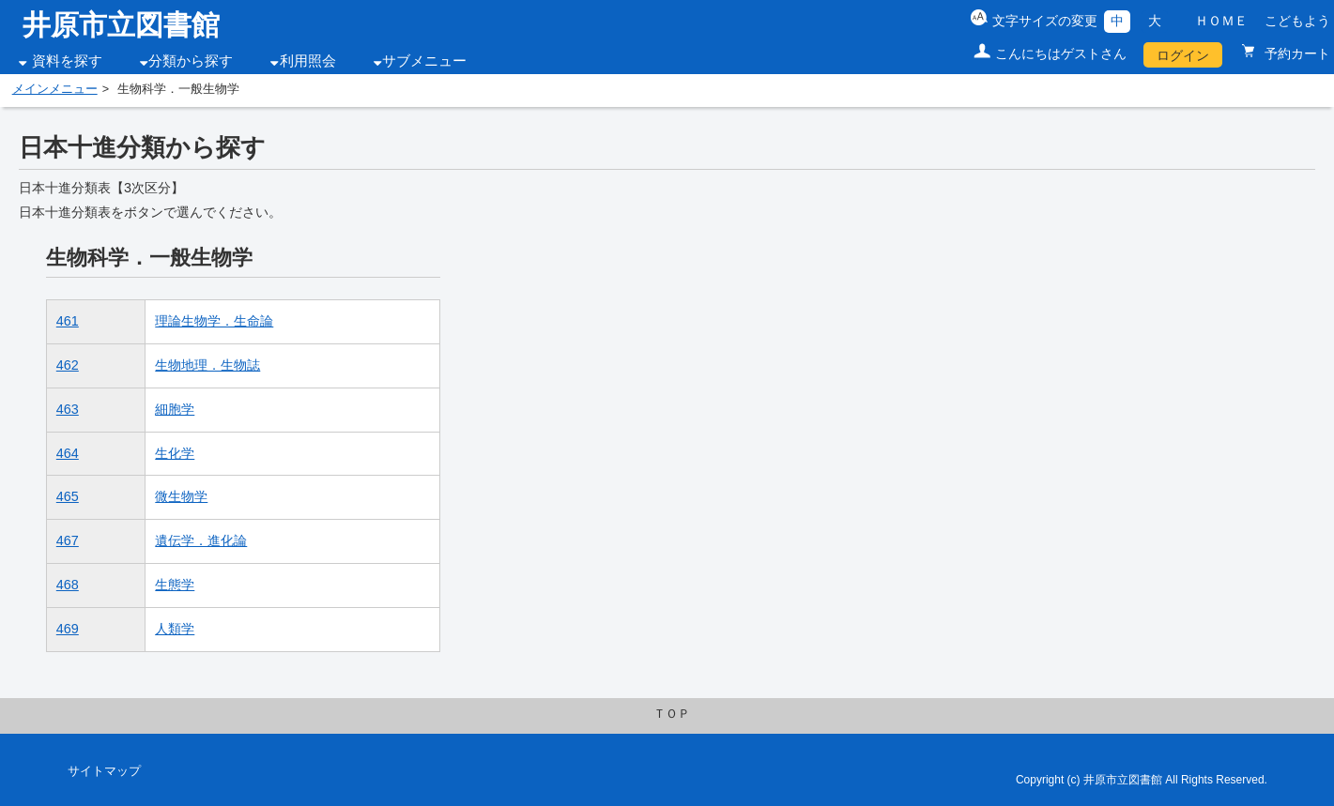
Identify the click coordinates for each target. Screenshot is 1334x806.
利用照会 (308, 60)
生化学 (174, 453)
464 (67, 453)
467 (67, 540)
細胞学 (174, 409)
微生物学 (181, 496)
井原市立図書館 (121, 24)
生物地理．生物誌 (207, 365)
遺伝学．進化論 (201, 540)
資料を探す (67, 60)
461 (67, 320)
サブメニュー (424, 60)
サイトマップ (104, 771)
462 (67, 365)
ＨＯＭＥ (1221, 20)
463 (67, 409)
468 (67, 584)
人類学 (174, 628)
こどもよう (1297, 20)
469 (67, 628)
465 (67, 496)
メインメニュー (55, 89)
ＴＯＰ (671, 714)
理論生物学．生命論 (214, 320)
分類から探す (190, 60)
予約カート (1295, 53)
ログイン (1183, 55)
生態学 (174, 584)
